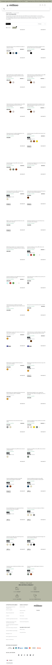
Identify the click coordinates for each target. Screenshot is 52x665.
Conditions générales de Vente (12, 618)
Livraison (7, 615)
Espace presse (22, 610)
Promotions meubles (24, 618)
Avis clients (22, 612)
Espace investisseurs (10, 639)
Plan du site (22, 615)
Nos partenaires (23, 632)
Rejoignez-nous (9, 633)
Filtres (8, 23)
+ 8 (18, 283)
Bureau (15, 27)
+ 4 (39, 427)
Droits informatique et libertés (11, 627)
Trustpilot (38, 610)
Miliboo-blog (22, 629)
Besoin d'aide (22, 606)
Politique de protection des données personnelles (11, 622)
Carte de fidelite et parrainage (11, 630)
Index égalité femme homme (11, 636)
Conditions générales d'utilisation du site (12, 625)
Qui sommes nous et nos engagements (10, 607)
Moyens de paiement (10, 612)
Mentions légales (9, 609)
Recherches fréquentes (24, 621)
